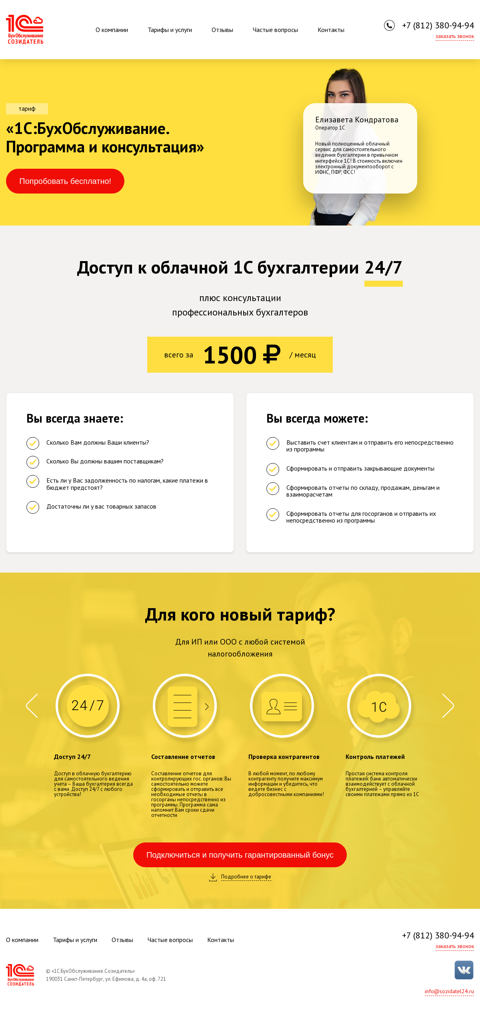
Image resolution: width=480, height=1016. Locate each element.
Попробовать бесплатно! (65, 181)
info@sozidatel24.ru (449, 991)
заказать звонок (455, 36)
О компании (112, 30)
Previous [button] (32, 706)
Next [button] (448, 706)
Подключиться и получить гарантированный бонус (240, 854)
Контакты (331, 30)
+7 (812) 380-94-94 (438, 25)
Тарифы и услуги (170, 30)
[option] (360, 142)
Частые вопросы (275, 30)
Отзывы (222, 30)
